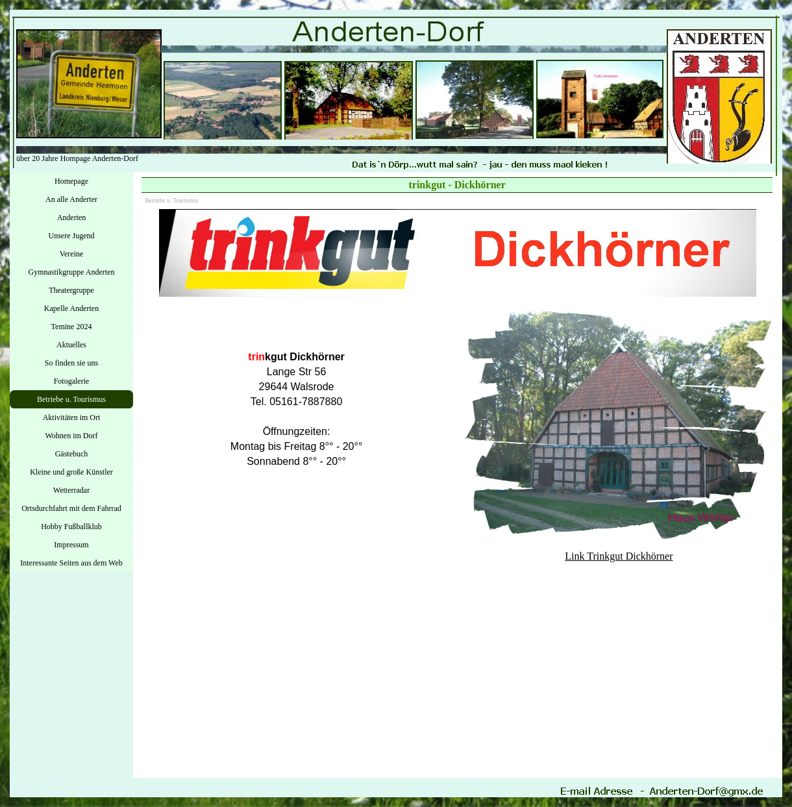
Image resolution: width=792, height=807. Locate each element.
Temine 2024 (71, 326)
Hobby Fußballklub (71, 526)
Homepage (71, 181)
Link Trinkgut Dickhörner (619, 556)
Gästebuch (71, 453)
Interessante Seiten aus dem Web (71, 562)
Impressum (71, 544)
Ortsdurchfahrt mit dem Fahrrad (71, 508)
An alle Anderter (71, 199)
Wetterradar (71, 490)
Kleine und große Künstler (71, 472)
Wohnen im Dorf (71, 435)
